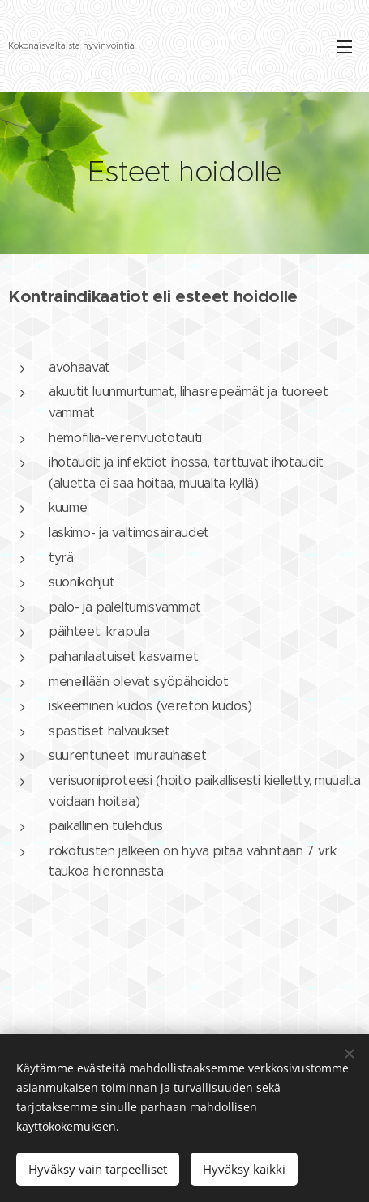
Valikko (344, 47)
